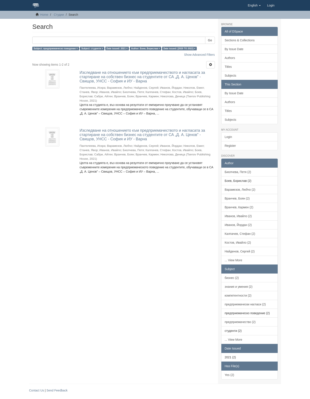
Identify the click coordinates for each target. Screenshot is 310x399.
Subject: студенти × (92, 48)
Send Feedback (57, 390)
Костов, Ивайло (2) (238, 242)
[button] (254, 5)
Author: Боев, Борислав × (145, 48)
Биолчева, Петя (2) (238, 172)
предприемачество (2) (240, 322)
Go (210, 40)
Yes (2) (229, 375)
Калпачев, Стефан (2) (240, 233)
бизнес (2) (232, 278)
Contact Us (36, 390)
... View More (233, 260)
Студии (59, 14)
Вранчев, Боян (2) (237, 198)
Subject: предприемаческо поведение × (56, 48)
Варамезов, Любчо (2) (240, 189)
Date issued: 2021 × (117, 48)
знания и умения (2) (239, 286)
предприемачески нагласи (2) (245, 304)
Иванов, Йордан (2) (238, 225)
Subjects (230, 75)
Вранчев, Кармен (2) (239, 207)
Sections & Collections (240, 40)
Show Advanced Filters (199, 54)
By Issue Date (234, 49)
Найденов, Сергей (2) (240, 251)
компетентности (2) (238, 295)
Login (228, 137)
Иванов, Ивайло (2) (238, 216)
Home (44, 14)
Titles (228, 66)
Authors (230, 58)
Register (230, 145)
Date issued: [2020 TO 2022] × (179, 48)
